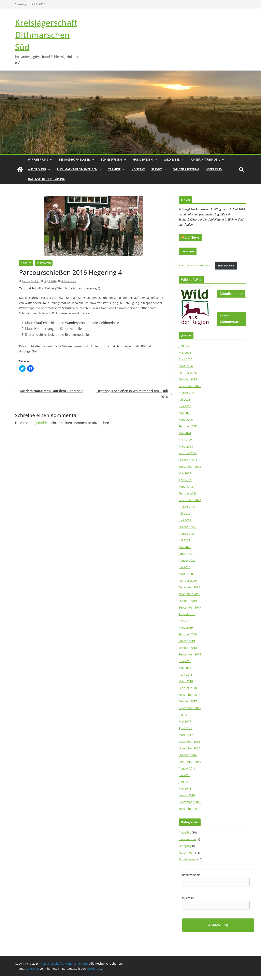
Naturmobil (186, 852)
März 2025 (186, 420)
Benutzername (191, 875)
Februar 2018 (188, 688)
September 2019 (190, 607)
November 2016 (189, 748)
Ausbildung (37, 169)
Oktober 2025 (188, 379)
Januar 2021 (187, 554)
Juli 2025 (184, 399)
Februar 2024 (188, 453)
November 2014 (189, 809)
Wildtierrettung (186, 169)
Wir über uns (38, 159)
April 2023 (185, 480)
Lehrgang (185, 846)
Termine (114, 169)
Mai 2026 (185, 352)
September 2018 (190, 654)
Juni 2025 (185, 406)
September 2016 (190, 762)
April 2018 (185, 674)
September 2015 (190, 802)
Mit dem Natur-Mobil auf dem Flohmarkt (49, 391)
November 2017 (189, 695)
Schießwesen (111, 159)
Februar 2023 (188, 493)
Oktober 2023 (188, 460)
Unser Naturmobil (205, 159)
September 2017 (190, 708)
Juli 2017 (184, 715)
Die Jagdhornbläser (74, 159)
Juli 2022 (184, 513)
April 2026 (185, 359)
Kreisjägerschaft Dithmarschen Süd (46, 34)
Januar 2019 (187, 641)
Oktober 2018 (188, 648)
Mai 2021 (185, 547)
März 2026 (186, 366)
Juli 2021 (184, 540)
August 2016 (187, 768)
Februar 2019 (188, 634)
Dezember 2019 (189, 587)
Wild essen (172, 159)
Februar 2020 (188, 581)
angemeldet (40, 423)
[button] (50, 159)
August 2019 (187, 614)
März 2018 (186, 681)
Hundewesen (143, 159)
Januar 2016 (187, 795)
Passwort (188, 897)
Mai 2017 (185, 721)
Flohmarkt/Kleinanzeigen (77, 169)
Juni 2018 (185, 661)
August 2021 (187, 534)
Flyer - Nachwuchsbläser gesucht (196, 265)
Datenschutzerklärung (46, 179)
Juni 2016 (185, 782)
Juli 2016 (184, 775)
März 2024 (186, 446)
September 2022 (190, 500)
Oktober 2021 (188, 527)
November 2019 (189, 594)
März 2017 (186, 735)
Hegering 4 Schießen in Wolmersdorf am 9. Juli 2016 (135, 394)
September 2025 (190, 386)
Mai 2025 (185, 413)
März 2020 (186, 574)
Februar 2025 (188, 426)
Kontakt (138, 169)
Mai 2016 (185, 788)
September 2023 (190, 466)
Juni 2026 (185, 346)
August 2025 (187, 393)
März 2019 (186, 627)
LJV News (192, 237)
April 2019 (185, 621)
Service (156, 169)
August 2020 (187, 560)
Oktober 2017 (188, 701)
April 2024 (185, 440)
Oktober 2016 (188, 755)
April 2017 (185, 728)
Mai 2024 (185, 433)
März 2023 (186, 487)
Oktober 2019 (188, 601)
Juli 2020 (184, 567)
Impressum (214, 169)
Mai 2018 (185, 668)
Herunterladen (226, 265)
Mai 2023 (185, 473)
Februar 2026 (188, 373)
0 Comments (67, 281)
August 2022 (187, 507)
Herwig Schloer (31, 281)
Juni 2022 (185, 520)
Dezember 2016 (189, 741)
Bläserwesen (187, 839)
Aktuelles (26, 263)
